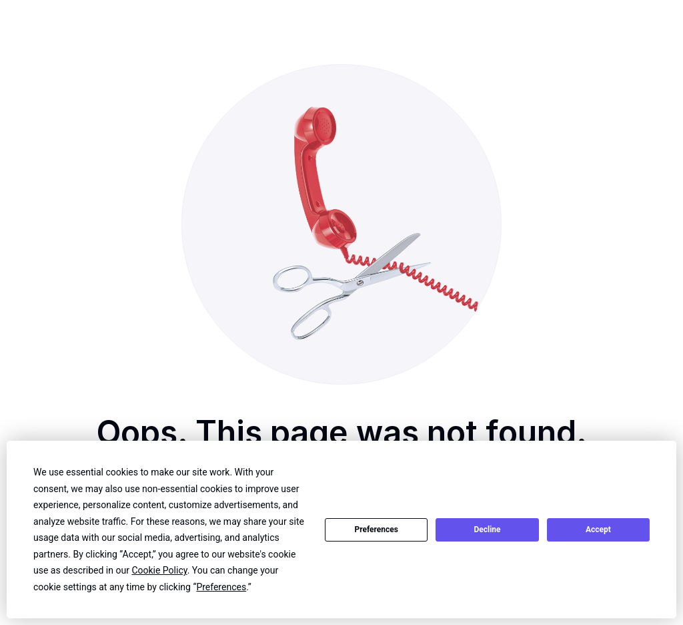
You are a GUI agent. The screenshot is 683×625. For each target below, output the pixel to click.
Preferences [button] (221, 587)
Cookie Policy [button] (159, 570)
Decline (487, 529)
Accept (598, 529)
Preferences (376, 529)
